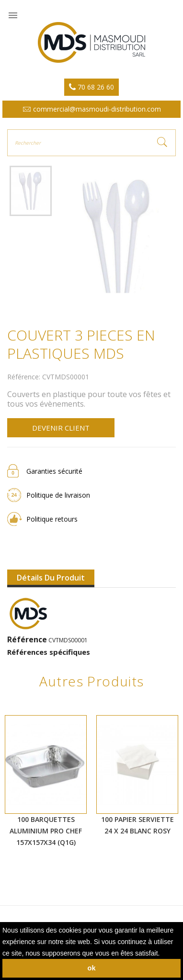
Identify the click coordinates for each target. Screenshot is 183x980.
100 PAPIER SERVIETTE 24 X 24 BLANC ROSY (137, 825)
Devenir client (61, 428)
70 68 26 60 (91, 86)
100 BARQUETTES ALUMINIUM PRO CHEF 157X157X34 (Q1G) (46, 831)
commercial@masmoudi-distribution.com (92, 109)
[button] (162, 954)
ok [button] (92, 968)
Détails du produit (51, 577)
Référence (27, 639)
